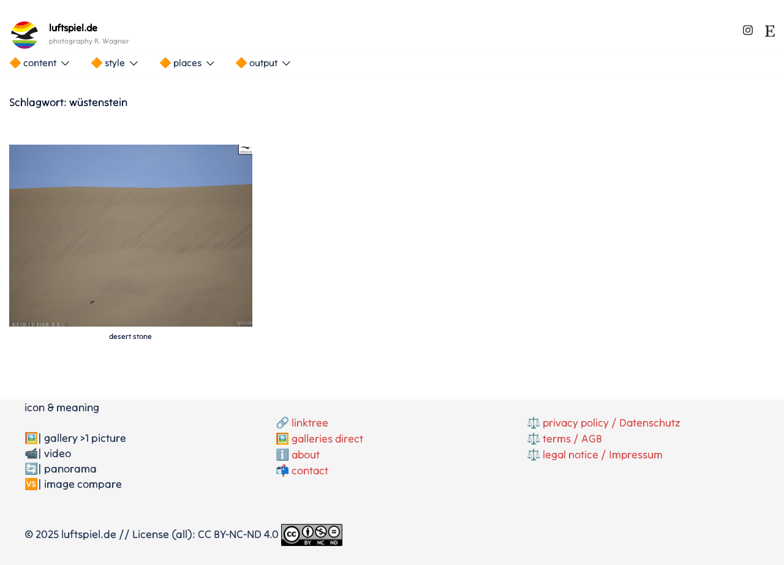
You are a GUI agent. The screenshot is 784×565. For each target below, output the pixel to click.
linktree (310, 422)
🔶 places (180, 62)
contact (310, 468)
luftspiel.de (73, 27)
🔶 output (256, 62)
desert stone (130, 336)
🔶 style (108, 62)
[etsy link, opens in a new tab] (770, 28)
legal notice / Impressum (603, 453)
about (306, 453)
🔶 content (32, 62)
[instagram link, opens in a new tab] (748, 28)
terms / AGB (572, 438)
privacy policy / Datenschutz (613, 422)
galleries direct (328, 438)
